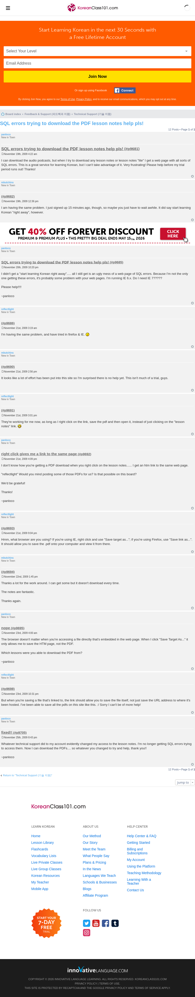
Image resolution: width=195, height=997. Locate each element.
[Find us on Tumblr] (115, 923)
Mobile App (39, 889)
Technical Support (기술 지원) (92, 114)
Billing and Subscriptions (137, 851)
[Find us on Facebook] (105, 923)
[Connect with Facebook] (125, 90)
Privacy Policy (83, 99)
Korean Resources (45, 876)
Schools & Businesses (100, 882)
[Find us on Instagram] (87, 932)
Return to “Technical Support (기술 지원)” (27, 775)
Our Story (90, 843)
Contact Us (135, 890)
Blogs (87, 889)
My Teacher (40, 882)
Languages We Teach (99, 876)
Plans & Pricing (94, 862)
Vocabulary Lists (43, 856)
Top (192, 176)
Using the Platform (141, 866)
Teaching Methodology (144, 873)
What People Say (96, 856)
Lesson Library (42, 843)
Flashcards (39, 849)
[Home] (93, 12)
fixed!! (6, 732)
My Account (136, 860)
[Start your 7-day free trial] (46, 923)
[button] (187, 8)
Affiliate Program (95, 895)
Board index (13, 114)
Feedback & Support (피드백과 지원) (47, 114)
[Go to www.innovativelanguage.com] (97, 969)
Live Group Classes (46, 869)
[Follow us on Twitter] (87, 923)
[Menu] (8, 8)
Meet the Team (94, 849)
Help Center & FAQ (141, 836)
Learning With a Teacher (139, 881)
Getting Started (138, 843)
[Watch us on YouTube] (96, 923)
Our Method (92, 836)
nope (5, 628)
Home (35, 836)
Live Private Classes (47, 862)
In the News (92, 869)
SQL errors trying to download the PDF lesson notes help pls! (71, 123)
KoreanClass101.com (151, 979)
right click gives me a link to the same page (39, 454)
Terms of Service (147, 987)
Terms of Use (68, 99)
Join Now (97, 76)
